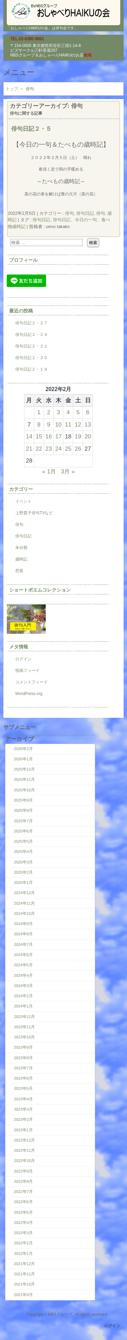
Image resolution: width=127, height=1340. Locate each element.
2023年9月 (23, 1047)
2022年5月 (23, 1212)
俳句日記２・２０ (31, 357)
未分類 (21, 547)
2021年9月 (23, 1295)
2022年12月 (24, 1140)
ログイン (23, 659)
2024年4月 (23, 975)
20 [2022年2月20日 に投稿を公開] (87, 436)
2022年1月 (23, 1254)
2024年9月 (23, 924)
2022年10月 (24, 1161)
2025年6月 (23, 831)
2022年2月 (23, 1243)
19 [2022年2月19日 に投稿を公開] (78, 436)
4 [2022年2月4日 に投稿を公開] (68, 412)
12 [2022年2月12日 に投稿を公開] (78, 424)
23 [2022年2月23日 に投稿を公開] (48, 448)
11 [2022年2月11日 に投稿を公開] (68, 424)
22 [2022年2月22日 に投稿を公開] (39, 448)
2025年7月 (23, 821)
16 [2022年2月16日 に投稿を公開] (48, 436)
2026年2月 (23, 749)
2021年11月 (24, 1274)
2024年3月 (23, 986)
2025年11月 (24, 779)
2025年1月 (23, 883)
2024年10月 (24, 913)
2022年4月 (23, 1223)
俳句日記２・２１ (31, 346)
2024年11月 (24, 903)
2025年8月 (23, 810)
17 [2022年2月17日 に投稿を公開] (58, 436)
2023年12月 (24, 1017)
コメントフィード (31, 682)
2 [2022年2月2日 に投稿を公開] (48, 412)
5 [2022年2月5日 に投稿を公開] (78, 412)
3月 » (68, 471)
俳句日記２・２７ (31, 323)
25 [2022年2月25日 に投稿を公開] (68, 448)
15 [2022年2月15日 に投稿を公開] (39, 436)
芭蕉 (19, 570)
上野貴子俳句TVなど (34, 513)
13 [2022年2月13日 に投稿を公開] (87, 424)
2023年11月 (24, 1027)
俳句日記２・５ (31, 128)
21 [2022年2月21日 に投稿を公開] (29, 448)
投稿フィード (27, 670)
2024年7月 (23, 944)
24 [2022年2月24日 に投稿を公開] (58, 448)
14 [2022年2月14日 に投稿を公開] (29, 436)
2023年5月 (23, 1088)
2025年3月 (23, 862)
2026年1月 (23, 759)
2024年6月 (23, 955)
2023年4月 (23, 1099)
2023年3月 (23, 1109)
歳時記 (21, 559)
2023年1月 (23, 1130)
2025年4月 (23, 852)
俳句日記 (85, 213)
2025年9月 (23, 800)
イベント (23, 501)
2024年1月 (23, 1006)
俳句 (69, 213)
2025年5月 (23, 841)
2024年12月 (24, 893)
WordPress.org (28, 693)
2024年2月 (23, 996)
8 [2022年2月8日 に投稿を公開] (39, 424)
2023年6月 (23, 1078)
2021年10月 (24, 1284)
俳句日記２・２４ (31, 334)
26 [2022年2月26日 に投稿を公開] (78, 448)
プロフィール (23, 260)
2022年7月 (23, 1192)
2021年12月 (24, 1264)
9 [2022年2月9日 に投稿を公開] (48, 424)
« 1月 (49, 471)
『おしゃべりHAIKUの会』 (63, 10)
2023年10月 (24, 1037)
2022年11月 (24, 1150)
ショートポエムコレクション (40, 590)
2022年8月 (23, 1181)
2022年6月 (23, 1202)
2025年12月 (24, 769)
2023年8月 (23, 1058)
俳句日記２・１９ (31, 369)
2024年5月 (23, 965)
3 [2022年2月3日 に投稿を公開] (58, 412)
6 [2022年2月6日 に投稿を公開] (87, 412)
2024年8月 (23, 934)
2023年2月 (23, 1119)
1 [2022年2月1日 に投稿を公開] (39, 412)
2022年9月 (23, 1171)
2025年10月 (24, 790)
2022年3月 (23, 1233)
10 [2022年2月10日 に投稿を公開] (58, 424)
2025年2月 (23, 872)
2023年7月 (23, 1068)
